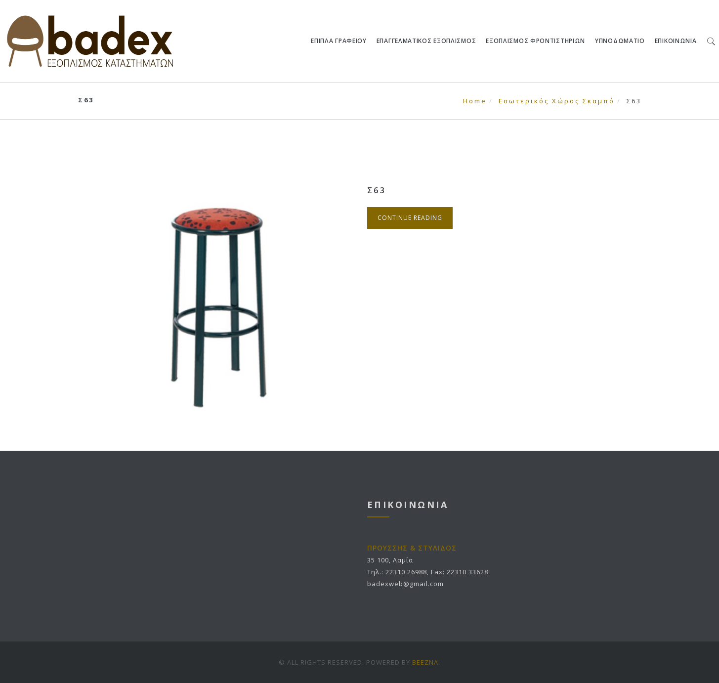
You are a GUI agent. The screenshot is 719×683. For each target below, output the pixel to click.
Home (475, 100)
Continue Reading (410, 217)
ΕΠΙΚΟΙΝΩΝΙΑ (676, 41)
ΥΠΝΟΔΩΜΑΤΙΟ (620, 41)
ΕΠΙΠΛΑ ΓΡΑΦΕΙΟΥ (339, 41)
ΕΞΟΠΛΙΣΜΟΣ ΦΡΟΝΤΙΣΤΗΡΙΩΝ (536, 41)
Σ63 (376, 190)
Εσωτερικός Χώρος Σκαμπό (557, 100)
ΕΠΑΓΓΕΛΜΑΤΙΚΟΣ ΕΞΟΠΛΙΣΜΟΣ (426, 41)
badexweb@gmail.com (405, 583)
